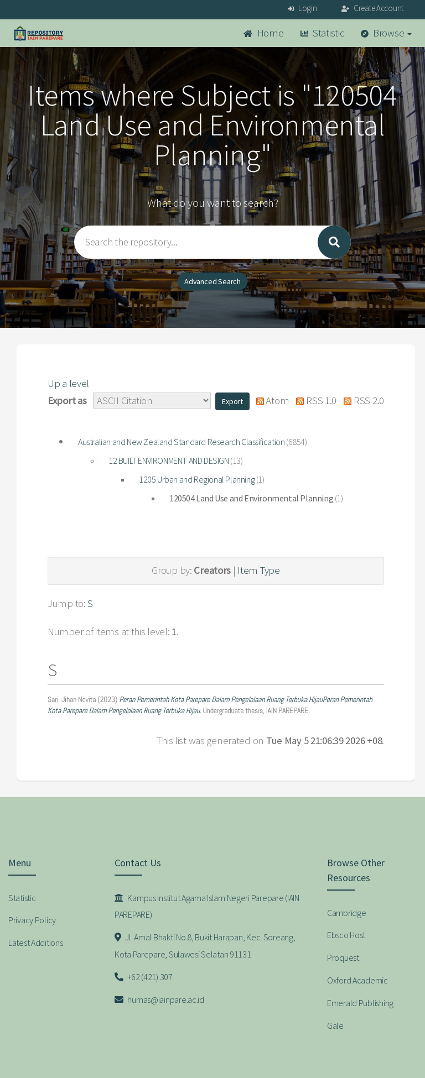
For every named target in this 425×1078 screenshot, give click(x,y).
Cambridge (346, 912)
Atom (270, 400)
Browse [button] (386, 33)
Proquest (343, 957)
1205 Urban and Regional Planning (197, 479)
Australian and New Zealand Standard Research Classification (181, 441)
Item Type (258, 570)
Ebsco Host (346, 934)
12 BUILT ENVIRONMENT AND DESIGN (168, 460)
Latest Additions (35, 942)
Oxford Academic (357, 980)
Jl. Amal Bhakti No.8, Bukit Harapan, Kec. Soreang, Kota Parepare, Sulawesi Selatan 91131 (205, 946)
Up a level (68, 383)
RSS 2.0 (361, 400)
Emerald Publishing (360, 1002)
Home (263, 33)
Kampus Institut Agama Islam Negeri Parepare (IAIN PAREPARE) (207, 906)
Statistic (322, 33)
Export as (67, 400)
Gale (335, 1025)
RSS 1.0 (313, 400)
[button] (232, 401)
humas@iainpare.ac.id (159, 999)
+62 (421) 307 (144, 976)
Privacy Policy (32, 919)
